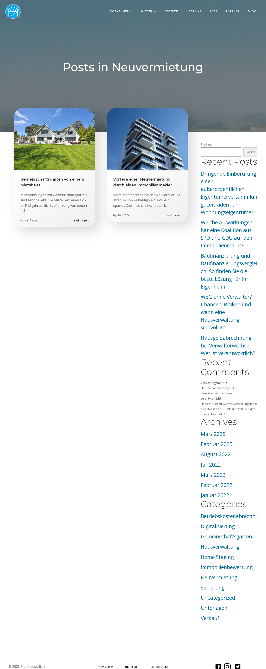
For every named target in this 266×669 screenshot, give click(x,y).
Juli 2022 (210, 452)
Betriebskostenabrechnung (232, 504)
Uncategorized (217, 585)
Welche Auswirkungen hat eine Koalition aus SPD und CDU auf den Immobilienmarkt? (228, 397)
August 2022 (215, 442)
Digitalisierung (217, 514)
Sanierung (212, 575)
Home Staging (216, 545)
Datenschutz (159, 655)
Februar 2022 (216, 473)
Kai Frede (31, 222)
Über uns (194, 11)
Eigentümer (121, 11)
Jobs (214, 11)
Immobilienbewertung (226, 555)
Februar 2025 (216, 432)
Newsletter (105, 655)
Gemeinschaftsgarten (225, 524)
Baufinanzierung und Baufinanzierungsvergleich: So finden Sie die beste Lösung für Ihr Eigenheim (228, 265)
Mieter (149, 11)
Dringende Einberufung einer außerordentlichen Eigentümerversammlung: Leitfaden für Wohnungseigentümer (228, 190)
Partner (233, 11)
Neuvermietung (218, 565)
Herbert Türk (208, 392)
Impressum (131, 655)
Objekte (172, 11)
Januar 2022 (214, 483)
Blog (252, 11)
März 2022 (212, 463)
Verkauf (209, 606)
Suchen (206, 146)
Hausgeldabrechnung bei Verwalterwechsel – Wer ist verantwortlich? (227, 339)
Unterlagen (213, 596)
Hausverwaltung (219, 535)
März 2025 (212, 422)
